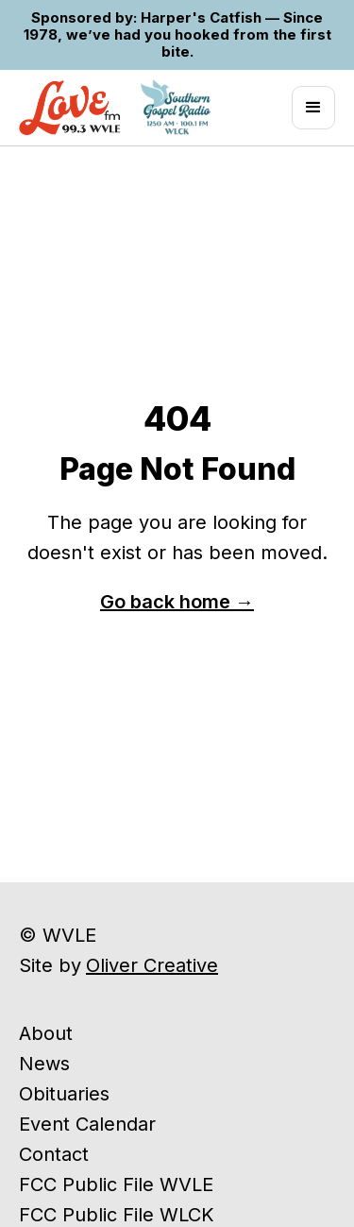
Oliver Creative (152, 965)
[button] (313, 107)
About (46, 1033)
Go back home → (177, 601)
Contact (54, 1154)
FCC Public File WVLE (116, 1184)
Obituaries (64, 1093)
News (44, 1063)
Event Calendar (87, 1124)
